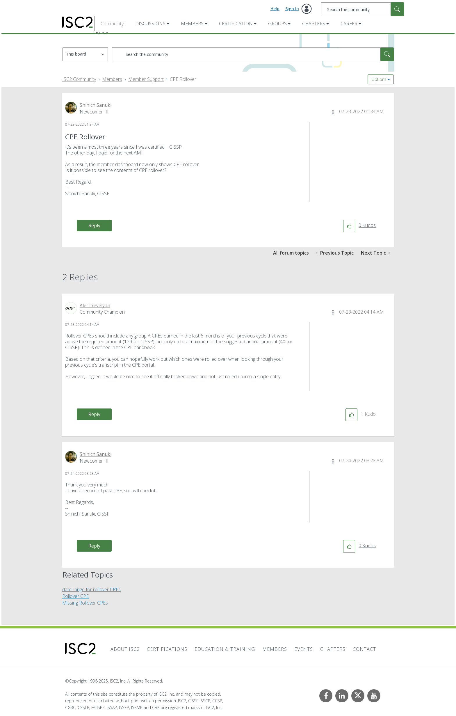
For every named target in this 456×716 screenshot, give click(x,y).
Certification (236, 23)
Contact (364, 649)
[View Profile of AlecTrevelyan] (95, 305)
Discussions (150, 23)
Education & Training (225, 649)
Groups (277, 23)
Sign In (292, 8)
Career (349, 23)
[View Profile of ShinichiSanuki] (95, 105)
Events (303, 649)
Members (192, 23)
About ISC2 (125, 649)
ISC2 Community (79, 79)
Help (274, 8)
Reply (94, 225)
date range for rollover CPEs (91, 589)
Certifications (167, 649)
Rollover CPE (75, 596)
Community (112, 23)
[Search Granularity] (85, 54)
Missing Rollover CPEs (85, 603)
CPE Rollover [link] (183, 79)
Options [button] (378, 79)
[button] (333, 112)
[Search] (362, 9)
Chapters (313, 23)
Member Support (146, 79)
